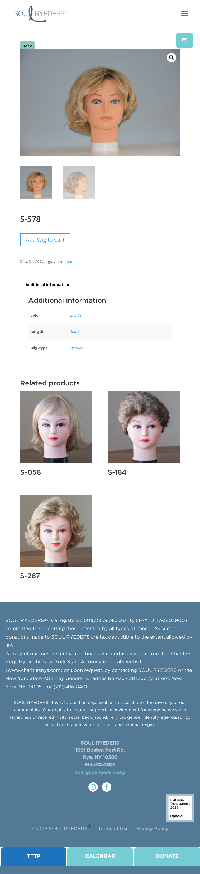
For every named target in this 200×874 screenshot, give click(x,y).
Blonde (76, 315)
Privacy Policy (152, 829)
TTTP (33, 856)
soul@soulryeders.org (100, 773)
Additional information (47, 284)
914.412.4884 (100, 765)
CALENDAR (100, 856)
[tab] (100, 284)
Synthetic (65, 261)
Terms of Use (113, 829)
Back (27, 46)
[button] (171, 57)
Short (74, 331)
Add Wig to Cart (45, 239)
